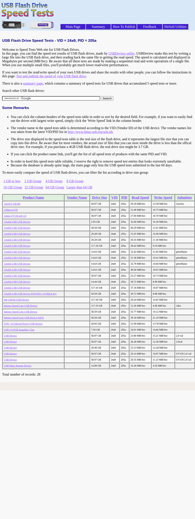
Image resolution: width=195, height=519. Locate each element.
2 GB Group (32, 181)
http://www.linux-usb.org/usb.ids (90, 132)
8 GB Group (74, 181)
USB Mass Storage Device (17, 365)
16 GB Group (12, 187)
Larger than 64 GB (79, 187)
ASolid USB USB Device (17, 221)
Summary (98, 26)
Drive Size (99, 197)
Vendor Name (77, 197)
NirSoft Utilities (175, 26)
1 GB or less (12, 181)
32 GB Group (33, 187)
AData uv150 (11, 209)
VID (114, 197)
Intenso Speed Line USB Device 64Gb (24, 317)
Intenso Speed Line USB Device (20, 305)
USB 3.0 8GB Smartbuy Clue (19, 329)
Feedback (149, 26)
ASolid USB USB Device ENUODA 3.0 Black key (30, 293)
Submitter (184, 197)
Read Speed (140, 197)
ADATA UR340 (12, 203)
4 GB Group (53, 181)
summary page (33, 83)
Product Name (33, 197)
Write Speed (163, 197)
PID (124, 197)
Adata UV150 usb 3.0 (15, 215)
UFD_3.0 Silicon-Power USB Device (23, 323)
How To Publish (124, 26)
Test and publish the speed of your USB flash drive (51, 76)
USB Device (10, 335)
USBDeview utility (121, 53)
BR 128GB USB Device (16, 299)
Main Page (73, 26)
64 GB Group (54, 187)
